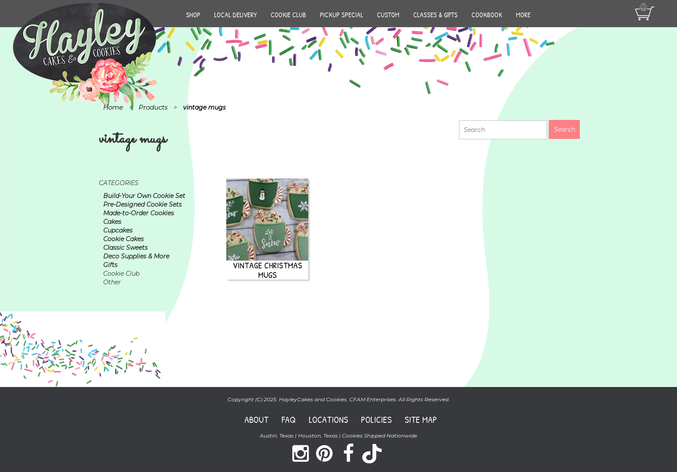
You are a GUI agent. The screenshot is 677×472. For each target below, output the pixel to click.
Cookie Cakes (123, 239)
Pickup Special (341, 14)
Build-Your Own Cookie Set (144, 196)
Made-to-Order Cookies (138, 213)
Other (112, 282)
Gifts (110, 265)
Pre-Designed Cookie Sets (142, 204)
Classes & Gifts (435, 14)
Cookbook (486, 14)
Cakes (112, 222)
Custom (388, 14)
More (523, 14)
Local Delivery (235, 14)
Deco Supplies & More (136, 256)
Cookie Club (288, 14)
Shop (193, 14)
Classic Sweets (125, 248)
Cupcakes (118, 230)
